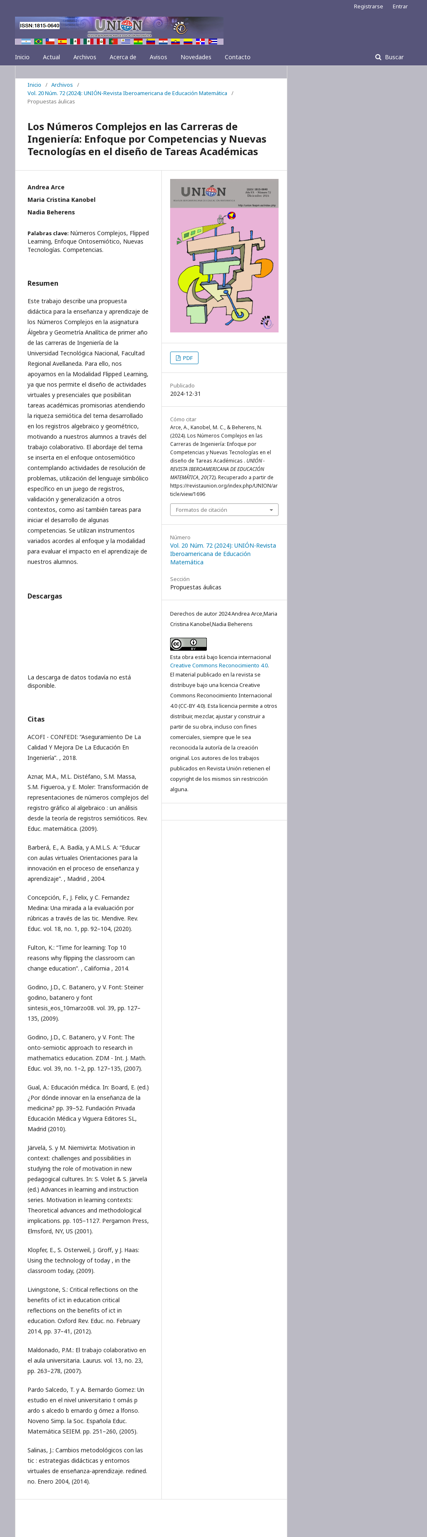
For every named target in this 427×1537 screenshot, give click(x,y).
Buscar (393, 57)
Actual (51, 57)
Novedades (196, 57)
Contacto (238, 57)
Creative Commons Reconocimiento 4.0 (219, 665)
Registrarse (368, 6)
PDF (187, 358)
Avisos (158, 57)
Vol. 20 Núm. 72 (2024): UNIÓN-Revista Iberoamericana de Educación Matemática (127, 93)
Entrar (400, 6)
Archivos (84, 57)
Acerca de (123, 57)
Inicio (22, 57)
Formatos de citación (201, 509)
